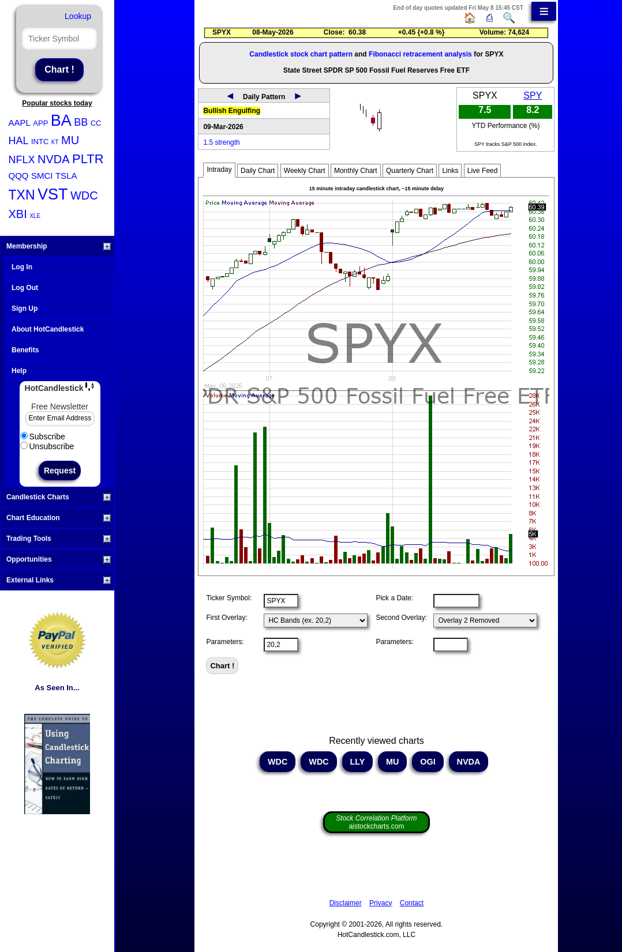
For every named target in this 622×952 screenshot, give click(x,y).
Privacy (380, 903)
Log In (22, 267)
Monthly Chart (355, 171)
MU (70, 140)
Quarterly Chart (409, 171)
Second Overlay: (401, 618)
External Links (58, 580)
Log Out (25, 288)
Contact (412, 903)
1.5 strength (221, 142)
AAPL (20, 122)
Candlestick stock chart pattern (301, 54)
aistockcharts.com (376, 822)
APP (40, 123)
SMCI (42, 175)
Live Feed (482, 171)
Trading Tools (58, 539)
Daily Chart (258, 171)
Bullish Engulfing (231, 111)
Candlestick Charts (58, 497)
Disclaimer (345, 903)
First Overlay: (226, 618)
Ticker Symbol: (229, 598)
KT (55, 142)
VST (53, 194)
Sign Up (25, 308)
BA (61, 120)
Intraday (219, 169)
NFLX (22, 159)
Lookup (78, 16)
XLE (34, 216)
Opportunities (58, 559)
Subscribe (42, 436)
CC (96, 123)
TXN (22, 194)
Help (19, 371)
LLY (358, 761)
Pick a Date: (394, 598)
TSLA (66, 175)
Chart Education (58, 518)
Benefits (25, 350)
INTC (39, 141)
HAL (19, 140)
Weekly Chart (304, 171)
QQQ (19, 175)
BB (81, 122)
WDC (84, 195)
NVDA (54, 159)
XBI (18, 214)
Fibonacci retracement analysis (420, 54)
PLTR (88, 159)
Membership (58, 246)
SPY (532, 95)
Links (450, 171)
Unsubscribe (47, 446)
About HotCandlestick (48, 329)
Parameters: (224, 642)
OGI (427, 761)
